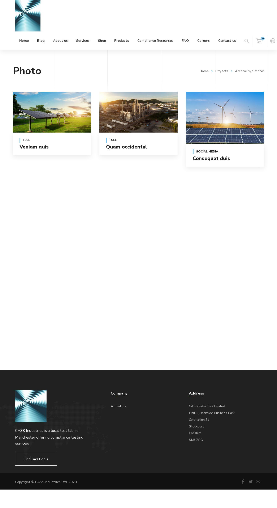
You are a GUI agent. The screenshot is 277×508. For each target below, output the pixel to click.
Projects (221, 71)
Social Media (207, 152)
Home (204, 71)
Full (26, 140)
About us (118, 406)
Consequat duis (211, 158)
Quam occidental (126, 146)
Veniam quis (34, 146)
